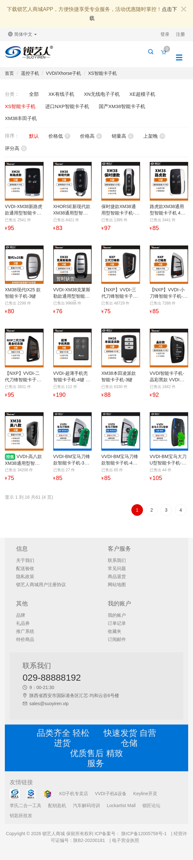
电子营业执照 (125, 840)
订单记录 (117, 623)
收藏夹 (114, 631)
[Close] (183, 9)
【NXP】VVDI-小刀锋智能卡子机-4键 (167, 296)
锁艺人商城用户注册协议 (41, 584)
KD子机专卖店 (73, 793)
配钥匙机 (57, 805)
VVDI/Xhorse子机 (63, 73)
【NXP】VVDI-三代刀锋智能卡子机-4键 (118, 296)
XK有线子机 (61, 94)
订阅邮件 (117, 639)
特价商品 (25, 639)
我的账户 (117, 615)
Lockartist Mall (121, 805)
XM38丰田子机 (21, 118)
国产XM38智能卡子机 (122, 106)
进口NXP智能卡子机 (67, 106)
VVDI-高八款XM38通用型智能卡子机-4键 (23, 463)
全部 (34, 94)
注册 (180, 34)
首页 (9, 73)
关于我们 (25, 560)
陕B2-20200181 (89, 840)
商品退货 (117, 576)
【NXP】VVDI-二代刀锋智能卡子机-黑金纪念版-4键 (24, 380)
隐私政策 (25, 576)
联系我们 (117, 560)
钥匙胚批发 (21, 815)
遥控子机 (30, 73)
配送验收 (25, 568)
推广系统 (25, 631)
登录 (164, 34)
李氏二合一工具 (25, 805)
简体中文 (22, 34)
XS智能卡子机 (102, 73)
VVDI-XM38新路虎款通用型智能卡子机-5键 (23, 213)
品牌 (20, 615)
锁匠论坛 (151, 805)
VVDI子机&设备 (111, 793)
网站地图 (117, 584)
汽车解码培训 (86, 805)
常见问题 (117, 568)
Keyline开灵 (145, 793)
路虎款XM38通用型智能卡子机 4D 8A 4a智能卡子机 (167, 213)
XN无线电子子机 (102, 94)
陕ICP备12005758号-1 (143, 833)
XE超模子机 (142, 94)
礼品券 (23, 623)
